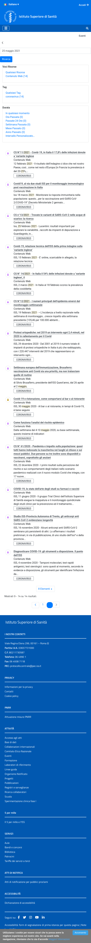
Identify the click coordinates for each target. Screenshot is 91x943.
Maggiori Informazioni (59, 939)
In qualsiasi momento (18, 113)
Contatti (9, 698)
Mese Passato (15, 128)
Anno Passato (15, 132)
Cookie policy (11, 703)
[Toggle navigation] (5, 28)
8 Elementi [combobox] (46, 589)
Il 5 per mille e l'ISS (15, 829)
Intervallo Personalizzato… (20, 135)
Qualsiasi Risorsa (15, 72)
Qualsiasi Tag (13, 92)
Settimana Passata (18, 124)
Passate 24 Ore (16, 120)
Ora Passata (14, 117)
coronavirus (15, 96)
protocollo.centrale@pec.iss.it (25, 673)
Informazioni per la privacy (19, 694)
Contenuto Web (17, 76)
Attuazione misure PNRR (18, 724)
